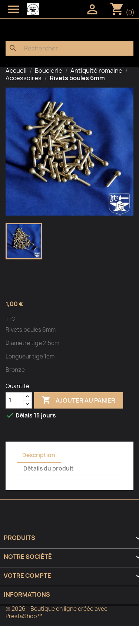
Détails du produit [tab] (48, 468)
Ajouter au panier (78, 400)
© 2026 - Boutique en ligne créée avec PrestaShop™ (56, 612)
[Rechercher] (69, 48)
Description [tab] (38, 455)
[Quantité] (14, 400)
